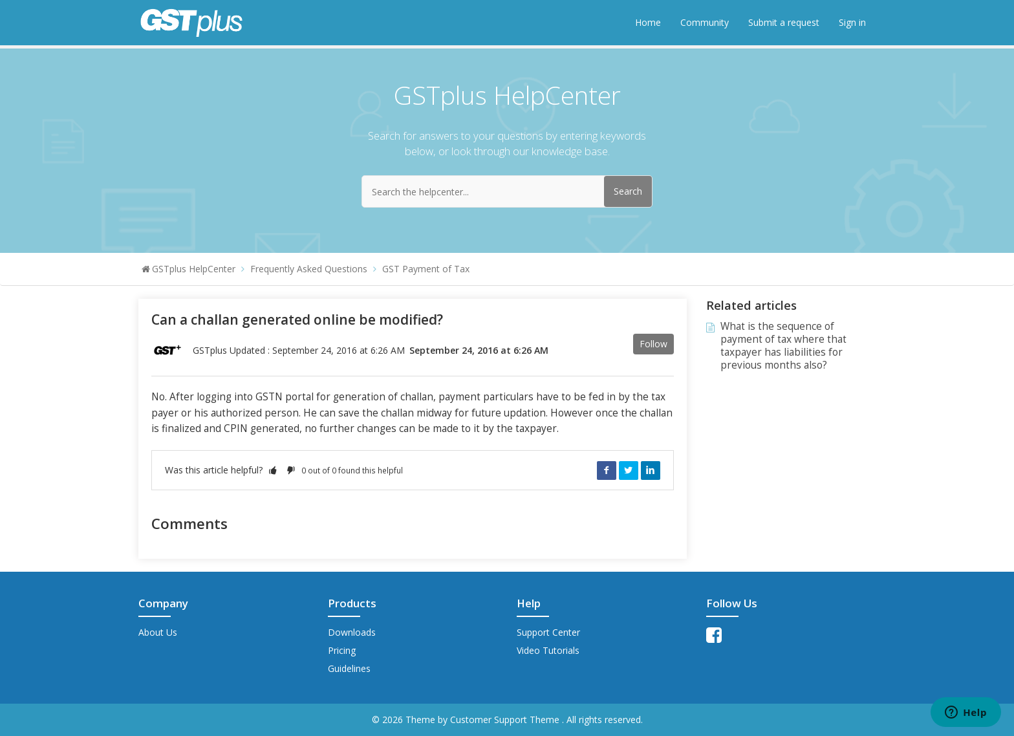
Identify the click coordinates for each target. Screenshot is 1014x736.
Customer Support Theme (506, 719)
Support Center (548, 632)
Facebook (606, 470)
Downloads (352, 632)
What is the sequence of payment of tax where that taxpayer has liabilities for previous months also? (783, 345)
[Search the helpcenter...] (507, 191)
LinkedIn (650, 470)
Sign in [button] (852, 22)
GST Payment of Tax (425, 269)
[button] (273, 470)
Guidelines (349, 668)
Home (648, 22)
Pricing (342, 650)
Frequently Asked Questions (308, 269)
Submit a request (783, 22)
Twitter (628, 470)
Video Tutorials (548, 650)
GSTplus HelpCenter (193, 269)
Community (704, 22)
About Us (157, 632)
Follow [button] (653, 344)
